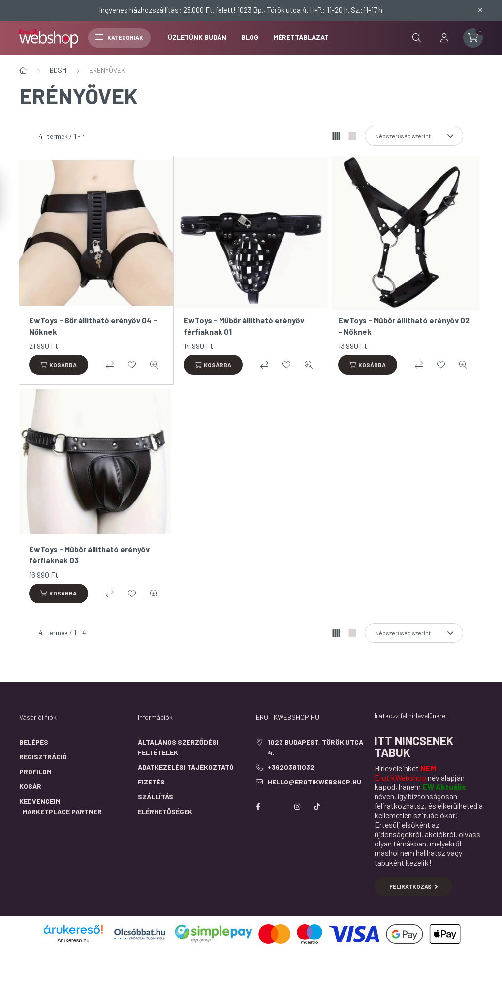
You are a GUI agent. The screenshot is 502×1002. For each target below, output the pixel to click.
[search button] (417, 38)
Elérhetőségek (165, 811)
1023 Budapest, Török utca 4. (315, 747)
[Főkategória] (23, 70)
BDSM (58, 70)
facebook (258, 806)
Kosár (30, 786)
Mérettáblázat (301, 37)
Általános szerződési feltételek (178, 747)
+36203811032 (291, 767)
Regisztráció (43, 756)
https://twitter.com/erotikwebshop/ (277, 806)
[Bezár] (480, 9)
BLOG (249, 37)
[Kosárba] (58, 365)
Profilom (35, 771)
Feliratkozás (413, 886)
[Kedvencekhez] (132, 365)
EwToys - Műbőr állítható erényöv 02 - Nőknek (404, 325)
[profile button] (444, 38)
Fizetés (151, 782)
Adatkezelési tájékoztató (186, 767)
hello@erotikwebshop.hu (314, 782)
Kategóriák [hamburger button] (119, 37)
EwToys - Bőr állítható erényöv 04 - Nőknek (93, 325)
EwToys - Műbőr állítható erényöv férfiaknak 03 (89, 554)
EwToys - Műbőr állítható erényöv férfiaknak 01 (244, 325)
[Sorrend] (414, 136)
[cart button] (473, 38)
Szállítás (155, 796)
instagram (297, 806)
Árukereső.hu (73, 940)
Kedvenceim (40, 801)
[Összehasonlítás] (110, 365)
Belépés (33, 742)
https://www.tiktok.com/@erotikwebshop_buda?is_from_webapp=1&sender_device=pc (317, 806)
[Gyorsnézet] (154, 365)
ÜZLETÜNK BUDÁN (197, 37)
